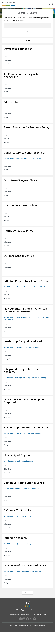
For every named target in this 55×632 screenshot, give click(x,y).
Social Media (41, 614)
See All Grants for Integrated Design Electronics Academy (25, 378)
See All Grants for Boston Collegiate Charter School (23, 489)
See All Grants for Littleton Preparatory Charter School (24, 287)
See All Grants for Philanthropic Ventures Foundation (24, 433)
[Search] (49, 4)
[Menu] (52, 4)
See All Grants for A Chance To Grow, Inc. (19, 516)
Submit (27, 31)
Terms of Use (43, 626)
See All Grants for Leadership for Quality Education (23, 347)
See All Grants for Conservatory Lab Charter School (23, 158)
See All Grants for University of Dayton (18, 461)
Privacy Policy (34, 626)
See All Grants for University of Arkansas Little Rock (23, 571)
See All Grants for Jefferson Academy (17, 544)
